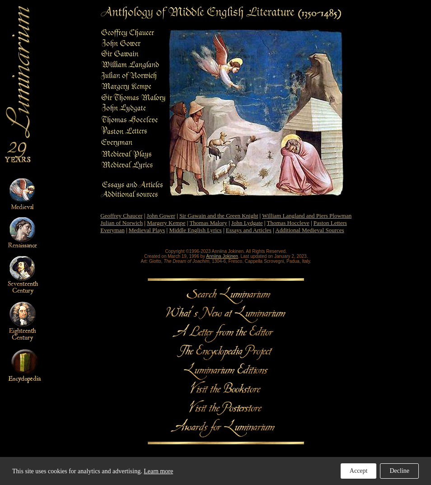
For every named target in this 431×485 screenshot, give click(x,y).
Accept (359, 470)
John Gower (161, 215)
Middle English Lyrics (195, 230)
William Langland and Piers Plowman (306, 215)
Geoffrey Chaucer (121, 215)
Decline (399, 470)
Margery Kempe (166, 222)
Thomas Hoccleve (288, 222)
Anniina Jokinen (222, 256)
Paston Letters (330, 222)
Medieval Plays (147, 230)
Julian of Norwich (121, 222)
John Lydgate (247, 222)
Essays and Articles (249, 230)
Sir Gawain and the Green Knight (218, 215)
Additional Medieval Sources (309, 230)
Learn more (158, 471)
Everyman (112, 230)
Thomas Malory (208, 222)
